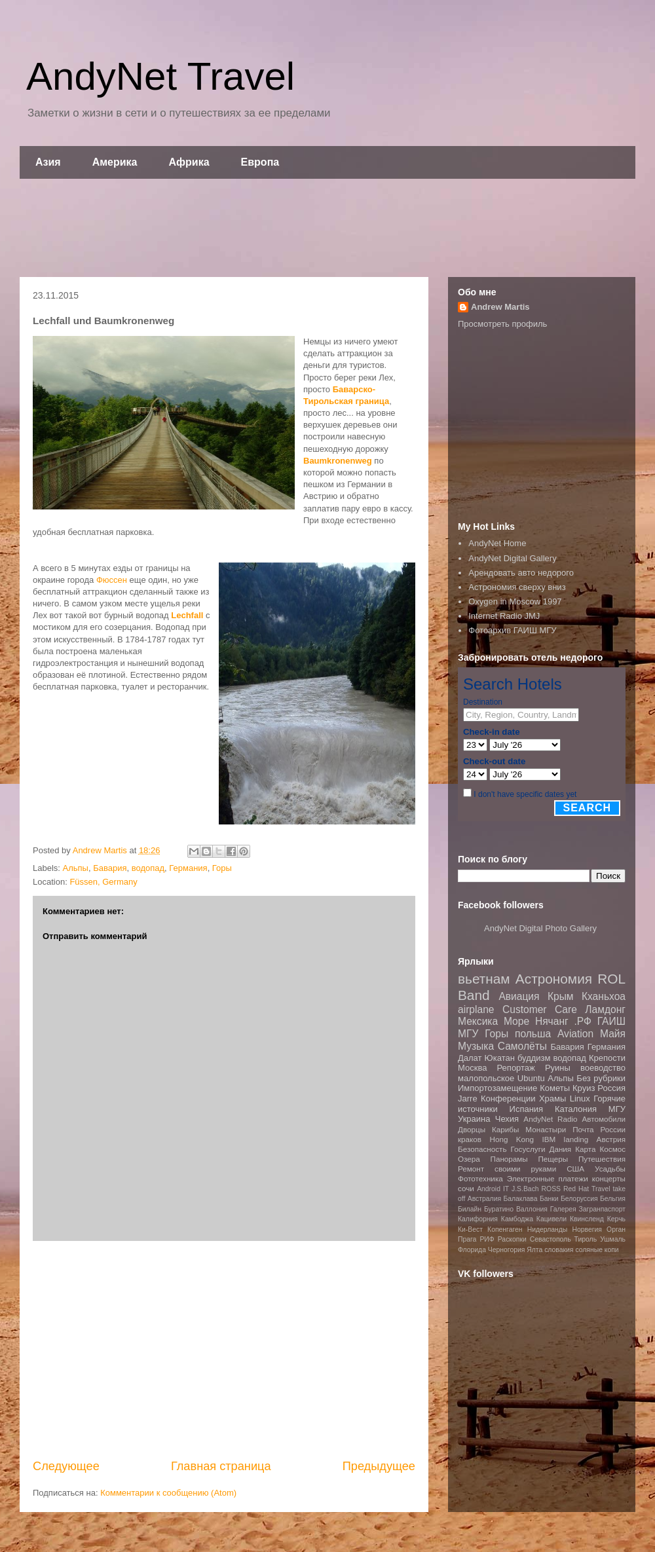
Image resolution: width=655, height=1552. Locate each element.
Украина (474, 1119)
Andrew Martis (500, 307)
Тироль (585, 1239)
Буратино (499, 1209)
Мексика (478, 1021)
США (575, 1168)
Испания (527, 1109)
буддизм (534, 1058)
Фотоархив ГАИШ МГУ (512, 630)
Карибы (505, 1129)
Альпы (75, 868)
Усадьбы (610, 1168)
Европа (260, 162)
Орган (616, 1229)
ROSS (551, 1188)
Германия (188, 868)
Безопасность (482, 1149)
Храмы (552, 1098)
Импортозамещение (497, 1088)
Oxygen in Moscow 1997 (514, 601)
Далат (470, 1058)
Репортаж (516, 1068)
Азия (48, 162)
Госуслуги (528, 1149)
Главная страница (221, 1466)
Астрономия (553, 978)
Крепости (607, 1058)
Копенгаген (504, 1229)
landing (576, 1139)
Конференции (508, 1098)
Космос (612, 1149)
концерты (609, 1178)
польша (533, 1033)
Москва (472, 1068)
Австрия (611, 1139)
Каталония (576, 1109)
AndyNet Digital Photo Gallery (540, 928)
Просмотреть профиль (502, 324)
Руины (558, 1068)
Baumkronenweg (337, 461)
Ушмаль (613, 1239)
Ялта (534, 1249)
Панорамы (508, 1159)
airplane (476, 1009)
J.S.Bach (525, 1188)
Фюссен (111, 580)
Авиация (518, 996)
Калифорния (478, 1219)
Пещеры (553, 1159)
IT (506, 1188)
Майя (613, 1033)
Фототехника (480, 1178)
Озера (469, 1159)
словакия (558, 1249)
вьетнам (484, 978)
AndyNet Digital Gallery (512, 558)
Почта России (599, 1129)
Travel (600, 1188)
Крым (561, 996)
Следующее (66, 1466)
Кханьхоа (604, 996)
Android (488, 1188)
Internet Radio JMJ (504, 616)
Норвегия (586, 1229)
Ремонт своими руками (507, 1168)
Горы (222, 868)
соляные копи (596, 1249)
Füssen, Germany (103, 882)
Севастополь (550, 1239)
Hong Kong (511, 1139)
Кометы (555, 1088)
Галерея (563, 1209)
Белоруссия (579, 1198)
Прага (467, 1239)
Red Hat (576, 1188)
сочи (466, 1188)
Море (516, 1021)
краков (469, 1139)
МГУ (617, 1109)
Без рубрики (601, 1078)
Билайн (469, 1209)
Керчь (616, 1219)
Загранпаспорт (602, 1209)
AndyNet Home (497, 543)
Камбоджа (517, 1219)
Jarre (467, 1098)
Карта (585, 1149)
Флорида (472, 1249)
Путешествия (602, 1159)
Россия (611, 1088)
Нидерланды (547, 1229)
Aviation (575, 1033)
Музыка (476, 1046)
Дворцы (471, 1129)
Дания (560, 1149)
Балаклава (520, 1198)
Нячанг (552, 1021)
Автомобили (604, 1119)
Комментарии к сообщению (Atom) (168, 1493)
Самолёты (522, 1046)
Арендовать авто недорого (521, 573)
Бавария (109, 868)
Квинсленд (587, 1219)
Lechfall (187, 615)
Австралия (484, 1198)
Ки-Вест (470, 1229)
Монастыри (545, 1129)
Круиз (583, 1088)
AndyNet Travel (160, 76)
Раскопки (512, 1239)
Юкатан (500, 1058)
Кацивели (551, 1219)
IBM (548, 1139)
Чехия (507, 1119)
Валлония (532, 1209)
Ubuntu (531, 1078)
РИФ (486, 1239)
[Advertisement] (327, 227)
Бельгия (613, 1198)
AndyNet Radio (550, 1119)
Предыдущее (379, 1466)
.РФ (582, 1021)
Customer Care (539, 1009)
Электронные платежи (547, 1178)
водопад (148, 868)
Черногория (506, 1249)
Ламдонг (605, 1009)
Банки (549, 1198)
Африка (189, 162)
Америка (115, 162)
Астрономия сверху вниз (516, 587)
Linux (580, 1098)
